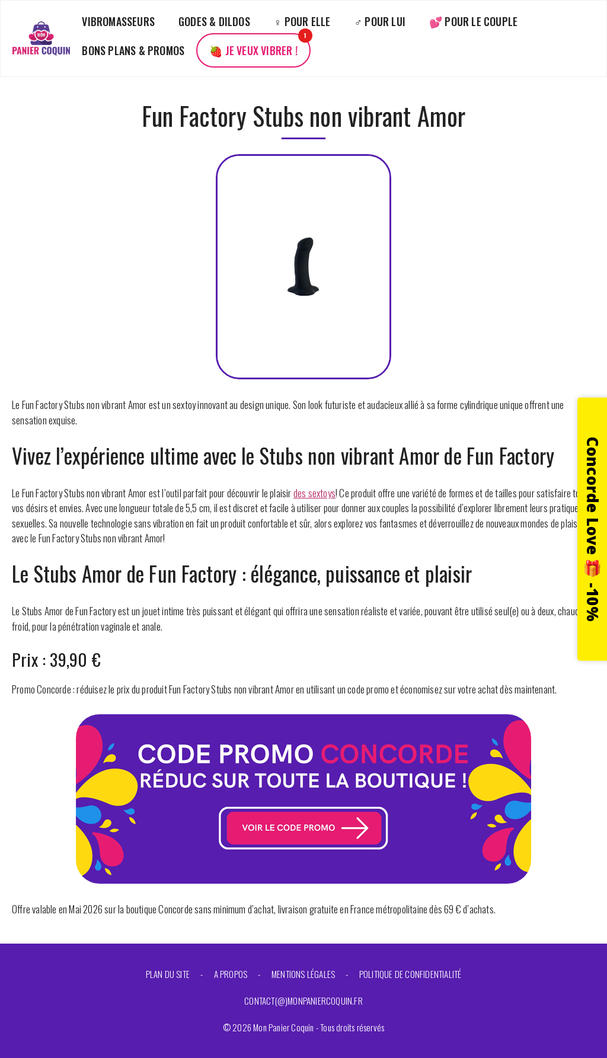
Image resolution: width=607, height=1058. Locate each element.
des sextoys (314, 492)
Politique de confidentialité (410, 973)
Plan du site (168, 973)
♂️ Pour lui (380, 21)
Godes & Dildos (214, 21)
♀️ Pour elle (302, 21)
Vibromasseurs (118, 21)
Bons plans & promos (133, 50)
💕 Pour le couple (473, 21)
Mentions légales (303, 973)
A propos (231, 973)
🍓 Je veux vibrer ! (253, 50)
